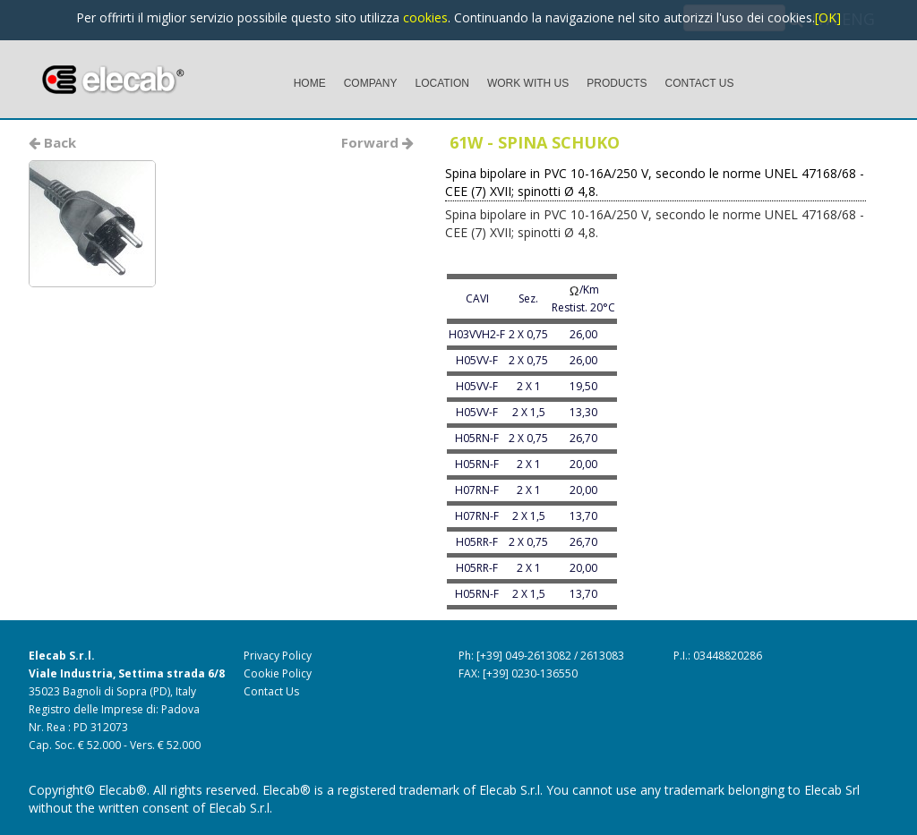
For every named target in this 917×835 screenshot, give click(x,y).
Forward (377, 142)
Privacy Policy (278, 655)
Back (52, 142)
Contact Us (271, 691)
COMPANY (371, 83)
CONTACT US (699, 83)
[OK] (828, 17)
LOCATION (441, 83)
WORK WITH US (528, 83)
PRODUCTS (617, 83)
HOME (310, 83)
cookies (425, 17)
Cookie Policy (278, 673)
